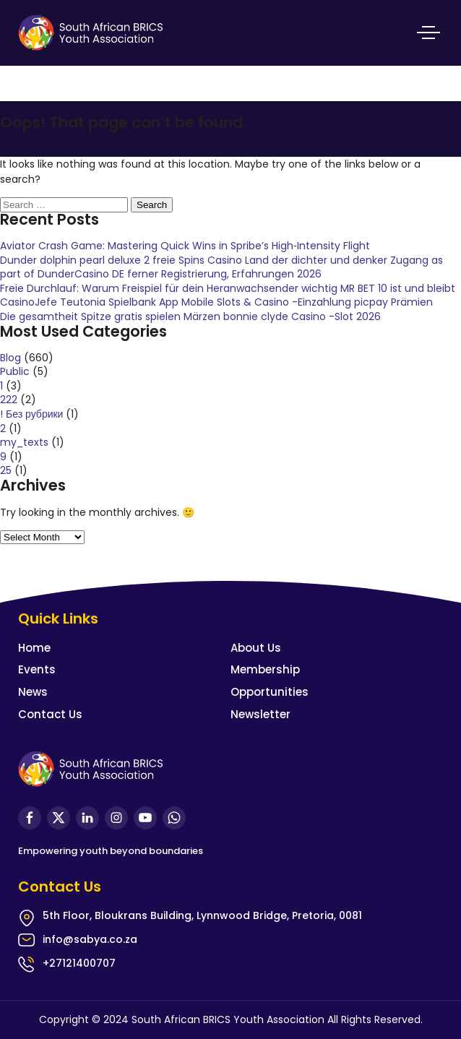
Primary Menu (428, 32)
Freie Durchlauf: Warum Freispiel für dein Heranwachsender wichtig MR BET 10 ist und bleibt (227, 288)
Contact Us (50, 714)
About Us (256, 647)
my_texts (24, 442)
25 (6, 470)
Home (34, 647)
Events (37, 669)
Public (15, 371)
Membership (265, 669)
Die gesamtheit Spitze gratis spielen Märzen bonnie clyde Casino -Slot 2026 (190, 316)
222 (8, 399)
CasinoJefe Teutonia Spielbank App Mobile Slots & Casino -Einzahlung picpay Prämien (216, 302)
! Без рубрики (31, 414)
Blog (10, 357)
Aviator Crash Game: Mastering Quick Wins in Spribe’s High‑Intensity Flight (185, 245)
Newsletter (260, 714)
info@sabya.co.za (90, 939)
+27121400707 (79, 963)
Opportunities (270, 691)
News (33, 691)
